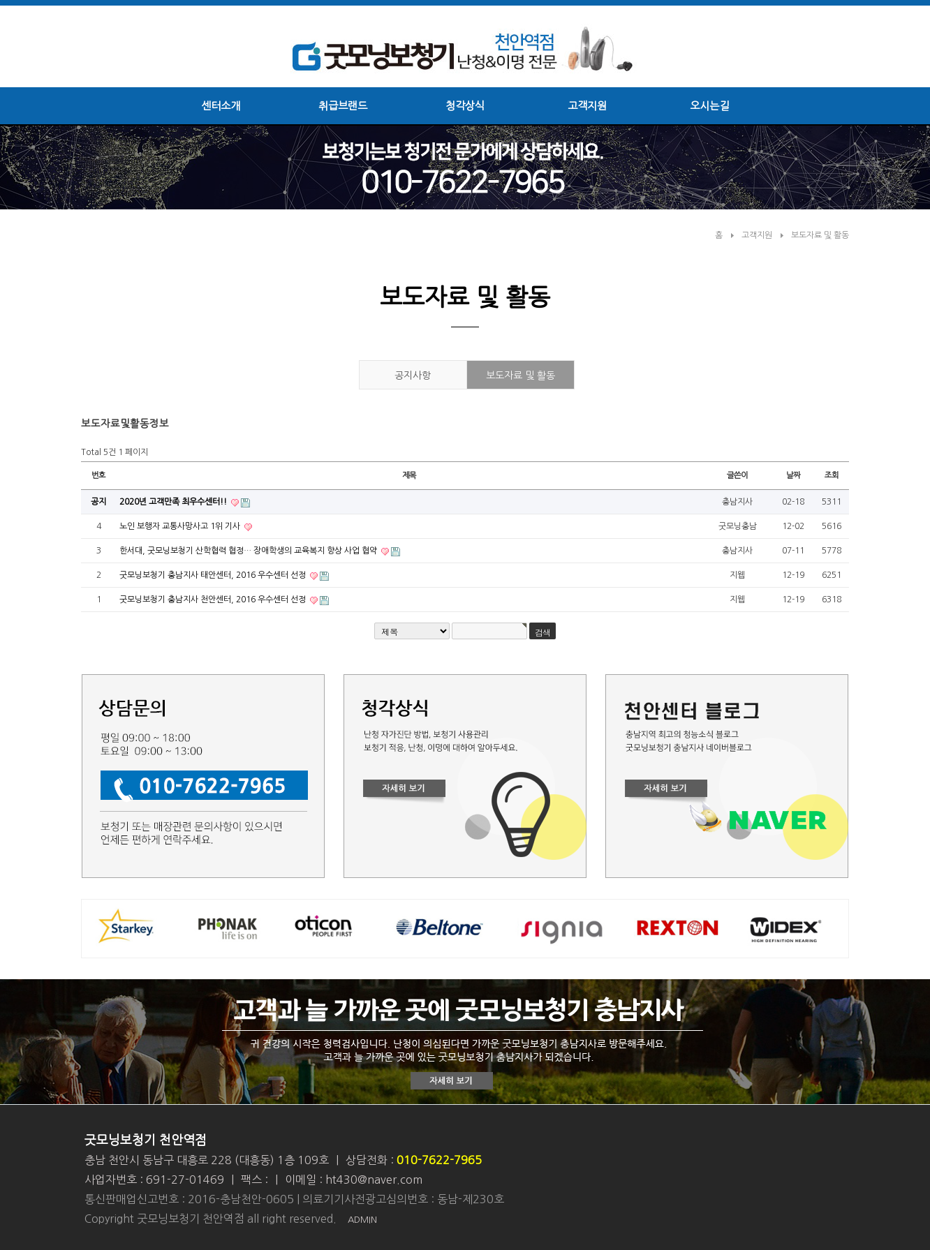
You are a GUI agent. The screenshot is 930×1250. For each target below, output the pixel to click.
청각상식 (465, 106)
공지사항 (412, 375)
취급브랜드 (342, 106)
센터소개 (220, 106)
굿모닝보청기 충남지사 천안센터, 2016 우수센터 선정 (213, 599)
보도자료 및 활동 (820, 235)
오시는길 (709, 106)
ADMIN (362, 1219)
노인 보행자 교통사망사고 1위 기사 (180, 526)
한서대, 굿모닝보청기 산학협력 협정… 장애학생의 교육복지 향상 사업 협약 (249, 550)
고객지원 (587, 106)
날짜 (793, 475)
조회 (832, 475)
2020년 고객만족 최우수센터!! (174, 502)
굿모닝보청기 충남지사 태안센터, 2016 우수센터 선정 (213, 575)
